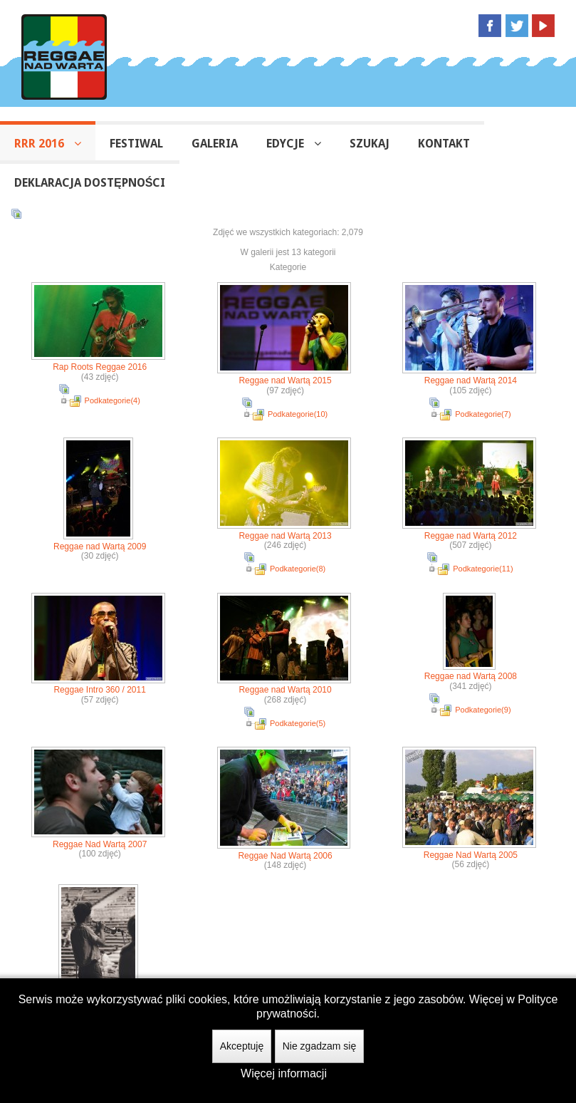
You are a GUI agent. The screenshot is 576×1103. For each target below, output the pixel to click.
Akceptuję (241, 1046)
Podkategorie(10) (298, 414)
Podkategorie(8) (297, 568)
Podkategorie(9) (482, 709)
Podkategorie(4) (112, 400)
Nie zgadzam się (320, 1046)
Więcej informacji (284, 1073)
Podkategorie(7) (482, 414)
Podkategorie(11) (483, 568)
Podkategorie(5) (297, 723)
